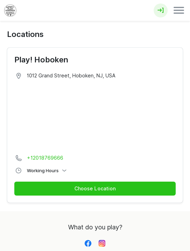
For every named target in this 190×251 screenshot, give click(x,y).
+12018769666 (45, 158)
